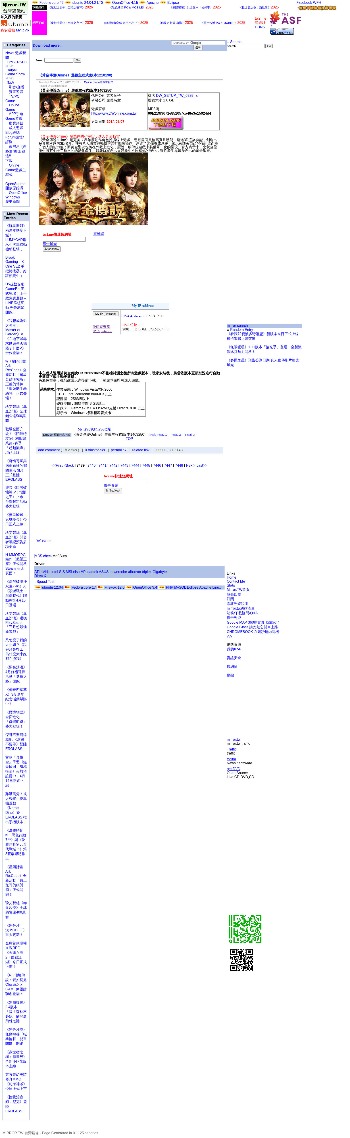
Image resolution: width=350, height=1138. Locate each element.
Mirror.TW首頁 (238, 590)
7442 (113, 465)
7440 (92, 465)
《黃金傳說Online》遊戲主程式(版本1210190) (75, 75)
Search (234, 42)
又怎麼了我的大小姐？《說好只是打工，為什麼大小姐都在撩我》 (16, 649)
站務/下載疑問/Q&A (242, 613)
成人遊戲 (14, 128)
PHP (169, 587)
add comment (49, 450)
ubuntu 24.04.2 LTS (88, 2)
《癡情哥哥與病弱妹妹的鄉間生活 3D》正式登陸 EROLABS (16, 470)
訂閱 (230, 599)
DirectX (40, 576)
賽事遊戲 (14, 92)
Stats (231, 585)
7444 (135, 465)
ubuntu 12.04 (52, 587)
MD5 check (43, 556)
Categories (14, 45)
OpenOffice (16, 193)
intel (55, 572)
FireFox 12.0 (114, 587)
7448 (179, 465)
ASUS (104, 572)
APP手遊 (14, 114)
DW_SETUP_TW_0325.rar (177, 95)
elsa (76, 572)
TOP (129, 439)
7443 (124, 465)
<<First (58, 465)
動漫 (11, 82)
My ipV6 (22, 30)
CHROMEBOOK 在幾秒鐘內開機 (253, 632)
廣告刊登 (234, 618)
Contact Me (236, 581)
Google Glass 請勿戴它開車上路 (252, 627)
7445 (146, 465)
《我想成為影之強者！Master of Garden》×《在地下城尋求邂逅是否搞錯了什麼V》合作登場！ (16, 337)
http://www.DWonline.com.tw (113, 113)
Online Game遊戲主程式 (15, 170)
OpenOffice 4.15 (125, 2)
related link (140, 450)
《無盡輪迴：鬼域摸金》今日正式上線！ (16, 519)
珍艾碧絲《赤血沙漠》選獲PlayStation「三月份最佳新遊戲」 (16, 622)
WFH (317, 2)
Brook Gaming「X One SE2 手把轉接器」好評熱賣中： (16, 267)
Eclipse (173, 2)
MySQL (180, 587)
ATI (37, 572)
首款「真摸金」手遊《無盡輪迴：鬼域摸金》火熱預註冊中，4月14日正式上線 (16, 771)
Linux (216, 587)
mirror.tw (233, 739)
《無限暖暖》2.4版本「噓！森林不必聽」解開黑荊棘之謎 (16, 1011)
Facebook (304, 2)
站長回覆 (234, 594)
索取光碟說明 (237, 604)
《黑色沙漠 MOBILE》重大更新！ (16, 930)
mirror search (237, 326)
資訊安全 (234, 658)
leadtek (92, 572)
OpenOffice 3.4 (145, 587)
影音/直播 (14, 87)
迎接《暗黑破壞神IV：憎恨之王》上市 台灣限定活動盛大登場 (16, 497)
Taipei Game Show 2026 (15, 74)
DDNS (260, 27)
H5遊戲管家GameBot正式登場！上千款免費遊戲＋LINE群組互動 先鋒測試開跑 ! (16, 298)
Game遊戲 (13, 118)
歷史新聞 (12, 201)
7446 (157, 465)
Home (231, 577)
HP (83, 572)
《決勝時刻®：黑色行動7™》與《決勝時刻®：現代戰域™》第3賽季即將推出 (16, 844)
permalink (118, 450)
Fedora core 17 (84, 587)
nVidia (45, 572)
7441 (102, 465)
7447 (168, 465)
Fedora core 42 (51, 2)
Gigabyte (159, 572)
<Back (69, 465)
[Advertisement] (241, 123)
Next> (191, 465)
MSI (69, 572)
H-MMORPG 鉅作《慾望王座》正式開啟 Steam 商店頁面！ (16, 564)
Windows (12, 197)
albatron (134, 572)
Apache (152, 2)
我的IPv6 (234, 649)
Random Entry (240, 330)
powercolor (118, 572)
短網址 (232, 666)
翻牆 (230, 675)
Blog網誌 (12, 132)
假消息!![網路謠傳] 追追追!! (15, 151)
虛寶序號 (14, 123)
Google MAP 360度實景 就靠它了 (253, 622)
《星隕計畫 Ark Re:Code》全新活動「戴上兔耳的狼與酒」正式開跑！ (16, 880)
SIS (62, 572)
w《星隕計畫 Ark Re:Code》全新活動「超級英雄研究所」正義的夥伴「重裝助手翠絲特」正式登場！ (16, 379)
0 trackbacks (95, 450)
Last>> (201, 465)
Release (43, 541)
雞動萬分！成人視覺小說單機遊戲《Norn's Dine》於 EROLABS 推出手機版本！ (16, 808)
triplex (147, 572)
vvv (229, 636)
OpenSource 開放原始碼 (15, 183)
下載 (8, 161)
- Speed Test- (45, 581)
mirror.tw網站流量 (241, 608)
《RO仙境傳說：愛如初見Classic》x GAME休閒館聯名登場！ (16, 984)
